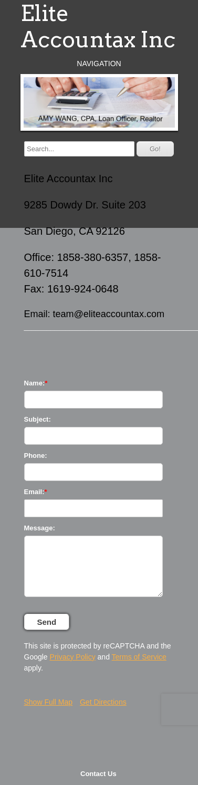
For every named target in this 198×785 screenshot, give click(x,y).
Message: (39, 528)
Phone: (35, 455)
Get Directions (103, 702)
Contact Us (98, 774)
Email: (34, 492)
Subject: (37, 419)
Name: (34, 383)
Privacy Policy (73, 657)
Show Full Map (48, 702)
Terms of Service (139, 657)
